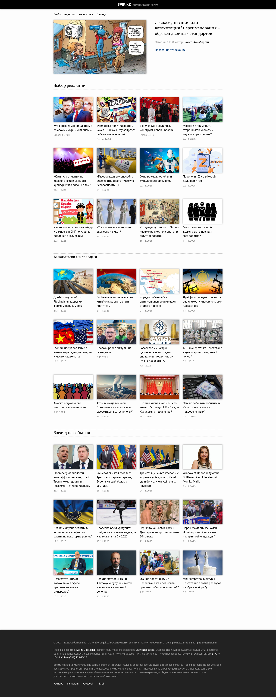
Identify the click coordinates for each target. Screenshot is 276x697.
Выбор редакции (65, 14)
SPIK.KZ (124, 4)
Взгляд (101, 14)
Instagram (73, 683)
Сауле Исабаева (145, 649)
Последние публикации (170, 50)
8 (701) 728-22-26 (77, 657)
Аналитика (86, 14)
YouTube (58, 683)
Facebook (88, 683)
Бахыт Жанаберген (196, 42)
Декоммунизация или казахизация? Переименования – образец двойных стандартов (188, 28)
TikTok (100, 683)
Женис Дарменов (86, 649)
